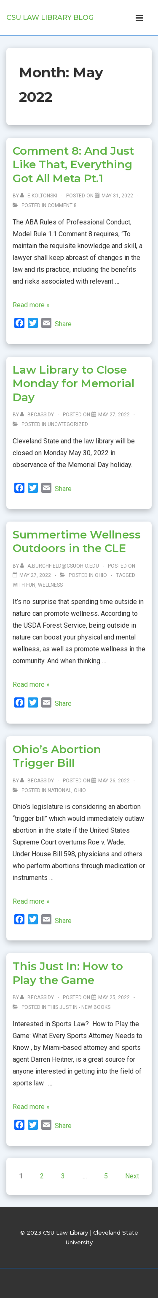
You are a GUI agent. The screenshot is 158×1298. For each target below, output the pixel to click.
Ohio (101, 575)
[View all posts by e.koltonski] (39, 196)
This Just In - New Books (79, 1007)
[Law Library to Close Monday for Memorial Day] (114, 415)
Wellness (50, 585)
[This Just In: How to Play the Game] (114, 997)
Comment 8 (62, 205)
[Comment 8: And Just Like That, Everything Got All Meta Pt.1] (117, 196)
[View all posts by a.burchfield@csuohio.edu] (60, 566)
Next (132, 1176)
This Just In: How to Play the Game (68, 973)
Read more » (31, 305)
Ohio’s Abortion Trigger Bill (57, 756)
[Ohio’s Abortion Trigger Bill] (114, 781)
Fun (30, 585)
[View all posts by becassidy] (37, 415)
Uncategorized (68, 424)
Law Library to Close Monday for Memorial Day (73, 383)
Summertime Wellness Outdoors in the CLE (77, 541)
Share (63, 324)
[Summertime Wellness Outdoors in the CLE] (35, 575)
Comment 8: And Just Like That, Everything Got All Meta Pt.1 (73, 164)
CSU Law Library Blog (50, 18)
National (59, 790)
